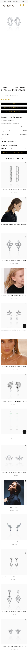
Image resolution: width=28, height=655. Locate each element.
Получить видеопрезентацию (14, 108)
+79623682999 (7, 1)
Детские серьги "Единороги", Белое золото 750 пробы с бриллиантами (14, 401)
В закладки (6, 95)
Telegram (22, 1)
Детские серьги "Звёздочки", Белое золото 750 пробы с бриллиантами (14, 330)
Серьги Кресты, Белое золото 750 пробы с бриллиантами (14, 436)
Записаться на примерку (14, 112)
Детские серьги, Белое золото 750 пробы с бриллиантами (14, 295)
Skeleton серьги (14, 507)
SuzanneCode (13, 141)
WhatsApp (15, 1)
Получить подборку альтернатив (14, 152)
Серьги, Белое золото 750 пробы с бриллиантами (14, 189)
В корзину (14, 104)
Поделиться (15, 95)
